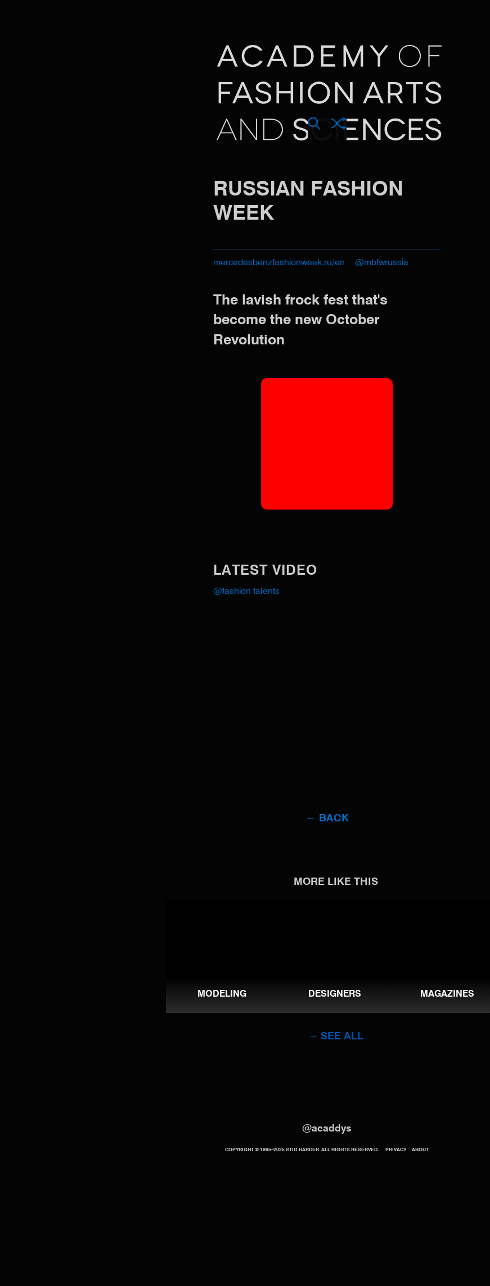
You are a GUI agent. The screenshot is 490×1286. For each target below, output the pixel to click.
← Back (326, 819)
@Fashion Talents (246, 591)
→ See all (335, 1036)
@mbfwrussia (381, 262)
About (420, 1149)
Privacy (395, 1149)
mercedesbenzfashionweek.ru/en (279, 262)
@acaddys (327, 1129)
